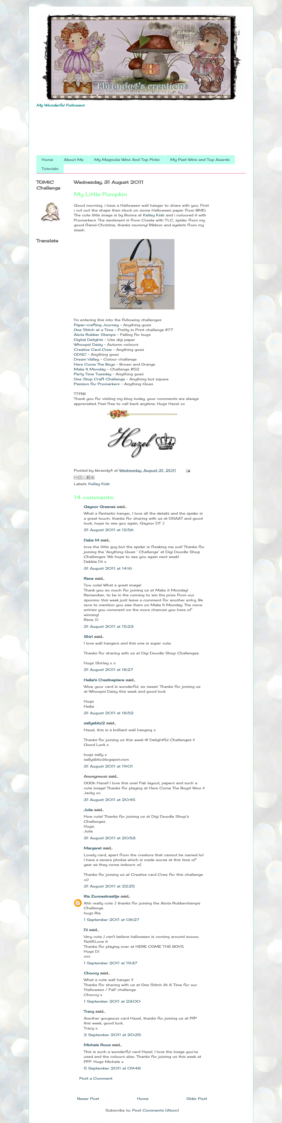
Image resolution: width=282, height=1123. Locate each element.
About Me (73, 159)
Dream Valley (86, 359)
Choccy (91, 973)
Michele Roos (97, 1045)
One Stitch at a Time (93, 330)
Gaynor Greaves (99, 506)
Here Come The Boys (94, 364)
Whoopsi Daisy (88, 344)
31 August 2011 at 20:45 (109, 799)
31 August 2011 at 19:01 (108, 766)
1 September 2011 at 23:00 (112, 1001)
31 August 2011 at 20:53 (109, 838)
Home (47, 159)
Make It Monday (90, 369)
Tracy (89, 1011)
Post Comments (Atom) (155, 1110)
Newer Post (88, 1098)
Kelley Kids (153, 215)
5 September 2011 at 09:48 (112, 1068)
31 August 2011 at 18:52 (109, 713)
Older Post (196, 1098)
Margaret (93, 848)
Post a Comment (95, 1078)
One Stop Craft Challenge (99, 379)
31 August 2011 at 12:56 (109, 530)
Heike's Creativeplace (104, 680)
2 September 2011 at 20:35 (112, 1035)
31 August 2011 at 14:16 (108, 568)
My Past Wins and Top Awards (200, 159)
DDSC (81, 354)
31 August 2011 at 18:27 (108, 669)
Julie (88, 810)
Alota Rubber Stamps (95, 334)
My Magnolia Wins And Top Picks (127, 159)
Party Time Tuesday (92, 374)
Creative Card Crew (93, 349)
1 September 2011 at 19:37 (110, 963)
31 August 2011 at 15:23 (109, 626)
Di (86, 930)
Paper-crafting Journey (96, 325)
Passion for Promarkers (97, 384)
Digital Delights (88, 339)
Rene (88, 578)
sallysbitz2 (94, 723)
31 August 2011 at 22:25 (109, 886)
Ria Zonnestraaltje (101, 896)
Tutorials (50, 168)
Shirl (88, 636)
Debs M (91, 540)
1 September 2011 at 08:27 (111, 919)
